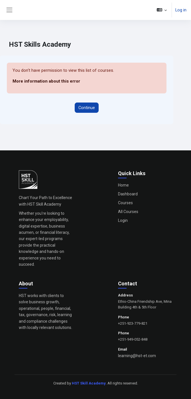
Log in (180, 10)
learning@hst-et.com (137, 355)
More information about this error (46, 81)
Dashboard (128, 194)
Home (123, 185)
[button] (161, 10)
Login (123, 220)
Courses (125, 202)
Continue (86, 107)
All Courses (128, 211)
